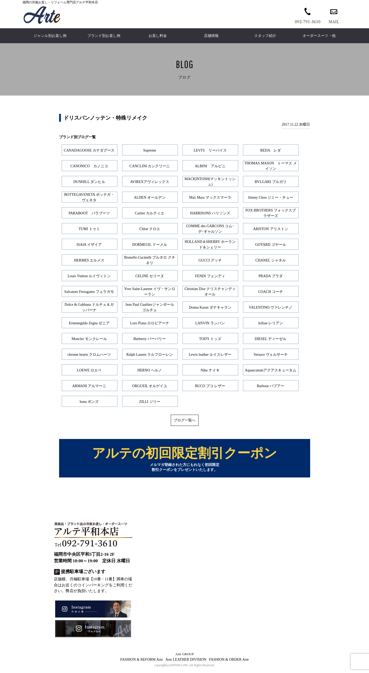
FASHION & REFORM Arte (141, 662)
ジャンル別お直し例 (49, 36)
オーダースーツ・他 (319, 36)
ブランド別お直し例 (103, 36)
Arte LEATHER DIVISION (185, 662)
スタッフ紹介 (265, 36)
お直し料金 (158, 36)
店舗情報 (211, 36)
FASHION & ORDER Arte (229, 662)
